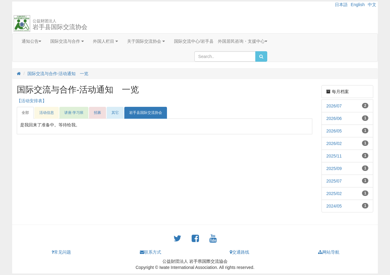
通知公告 (31, 41)
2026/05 (334, 130)
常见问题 (61, 252)
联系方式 (150, 252)
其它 (115, 112)
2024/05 (334, 206)
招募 (97, 112)
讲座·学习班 (73, 112)
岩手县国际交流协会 (60, 24)
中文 (372, 4)
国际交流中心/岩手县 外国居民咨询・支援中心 (220, 41)
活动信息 (46, 112)
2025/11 (334, 156)
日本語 (341, 4)
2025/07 (334, 181)
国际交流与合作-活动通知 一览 (58, 73)
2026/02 (334, 143)
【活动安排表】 (32, 100)
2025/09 (334, 168)
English (358, 4)
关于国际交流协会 (146, 41)
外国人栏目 (105, 41)
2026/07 (334, 105)
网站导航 (328, 252)
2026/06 (334, 118)
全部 (25, 112)
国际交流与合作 (67, 41)
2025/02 (334, 193)
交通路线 (239, 252)
